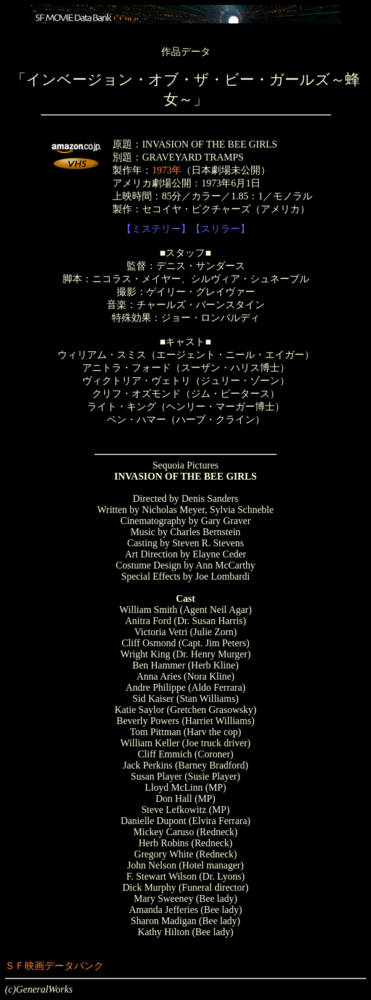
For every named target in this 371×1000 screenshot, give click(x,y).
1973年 (166, 170)
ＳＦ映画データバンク (54, 965)
